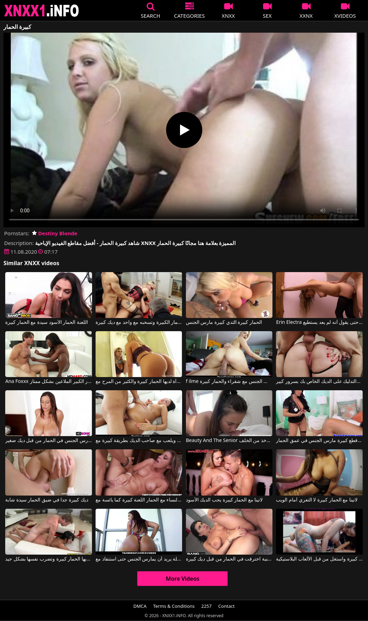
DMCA (140, 606)
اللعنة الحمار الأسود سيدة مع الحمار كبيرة (46, 322)
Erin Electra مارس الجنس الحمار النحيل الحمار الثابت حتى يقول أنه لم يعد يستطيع (319, 322)
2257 (206, 606)
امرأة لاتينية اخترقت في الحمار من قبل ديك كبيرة (229, 559)
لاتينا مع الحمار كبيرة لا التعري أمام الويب (316, 500)
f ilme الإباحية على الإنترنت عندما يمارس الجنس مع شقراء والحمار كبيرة (229, 381)
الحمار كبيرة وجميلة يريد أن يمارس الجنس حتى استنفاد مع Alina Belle (139, 559)
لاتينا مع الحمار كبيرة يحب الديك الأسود (224, 500)
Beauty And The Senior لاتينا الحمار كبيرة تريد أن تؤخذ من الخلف (229, 440)
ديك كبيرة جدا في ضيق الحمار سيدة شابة (46, 500)
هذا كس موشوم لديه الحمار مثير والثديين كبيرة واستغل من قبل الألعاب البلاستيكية (319, 559)
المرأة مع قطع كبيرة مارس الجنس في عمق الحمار (319, 440)
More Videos (182, 578)
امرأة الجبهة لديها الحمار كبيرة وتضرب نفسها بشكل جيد (48, 559)
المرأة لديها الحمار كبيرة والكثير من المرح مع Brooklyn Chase (139, 381)
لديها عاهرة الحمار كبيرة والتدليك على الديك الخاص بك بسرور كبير (319, 381)
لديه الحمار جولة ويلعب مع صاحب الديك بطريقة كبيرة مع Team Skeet (139, 440)
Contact (226, 606)
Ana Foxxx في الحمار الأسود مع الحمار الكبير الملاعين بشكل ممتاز (48, 381)
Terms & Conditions (174, 606)
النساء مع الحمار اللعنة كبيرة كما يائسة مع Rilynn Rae (139, 500)
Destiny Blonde (54, 233)
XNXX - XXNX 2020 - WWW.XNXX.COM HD (41, 11)
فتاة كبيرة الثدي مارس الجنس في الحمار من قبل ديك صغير (48, 440)
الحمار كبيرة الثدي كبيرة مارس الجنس (224, 322)
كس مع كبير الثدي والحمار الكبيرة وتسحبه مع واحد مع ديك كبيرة (139, 322)
